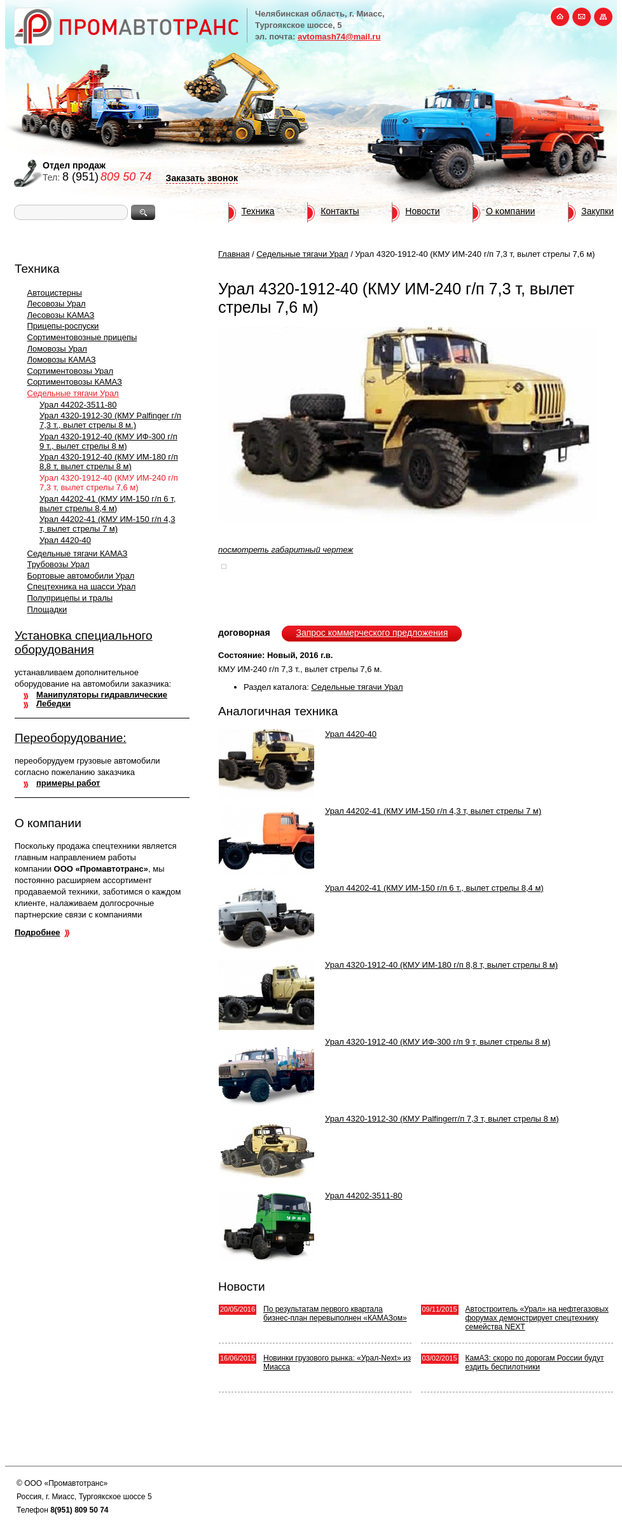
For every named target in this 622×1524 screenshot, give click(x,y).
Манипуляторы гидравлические (101, 694)
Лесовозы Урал (56, 303)
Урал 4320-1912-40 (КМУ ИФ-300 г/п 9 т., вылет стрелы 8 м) (108, 441)
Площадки (47, 609)
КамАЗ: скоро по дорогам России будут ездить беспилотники (535, 1362)
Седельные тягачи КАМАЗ (77, 553)
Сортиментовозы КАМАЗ (74, 382)
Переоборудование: (71, 738)
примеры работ (68, 783)
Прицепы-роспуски (63, 326)
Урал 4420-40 (65, 540)
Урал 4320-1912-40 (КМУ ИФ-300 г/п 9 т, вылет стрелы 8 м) (437, 1042)
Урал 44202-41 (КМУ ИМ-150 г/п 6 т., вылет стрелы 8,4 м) (434, 888)
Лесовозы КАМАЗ (61, 315)
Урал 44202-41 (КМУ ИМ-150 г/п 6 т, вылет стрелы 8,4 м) (107, 503)
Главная (233, 254)
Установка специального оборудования (84, 642)
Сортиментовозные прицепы (82, 337)
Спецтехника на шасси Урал (81, 586)
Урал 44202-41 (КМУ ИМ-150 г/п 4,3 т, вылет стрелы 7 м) (107, 523)
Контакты (340, 211)
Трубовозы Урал (58, 564)
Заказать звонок (202, 178)
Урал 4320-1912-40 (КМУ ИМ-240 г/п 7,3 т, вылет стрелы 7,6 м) (108, 482)
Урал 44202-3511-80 (78, 404)
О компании (510, 211)
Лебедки (53, 703)
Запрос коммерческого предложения (372, 633)
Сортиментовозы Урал (70, 371)
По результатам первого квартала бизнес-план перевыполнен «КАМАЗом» (335, 1313)
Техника (258, 211)
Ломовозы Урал (57, 349)
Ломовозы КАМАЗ (61, 359)
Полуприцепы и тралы (70, 598)
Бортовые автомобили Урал (81, 575)
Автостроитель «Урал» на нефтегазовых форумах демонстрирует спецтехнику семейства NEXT (537, 1318)
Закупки (597, 211)
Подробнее (37, 932)
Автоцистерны (54, 293)
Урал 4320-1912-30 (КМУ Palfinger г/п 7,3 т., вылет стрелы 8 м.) (110, 420)
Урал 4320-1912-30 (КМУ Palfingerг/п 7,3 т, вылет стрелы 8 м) (442, 1118)
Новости (422, 211)
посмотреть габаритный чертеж (285, 549)
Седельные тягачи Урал (73, 393)
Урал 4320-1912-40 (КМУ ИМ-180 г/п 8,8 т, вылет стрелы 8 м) (108, 461)
